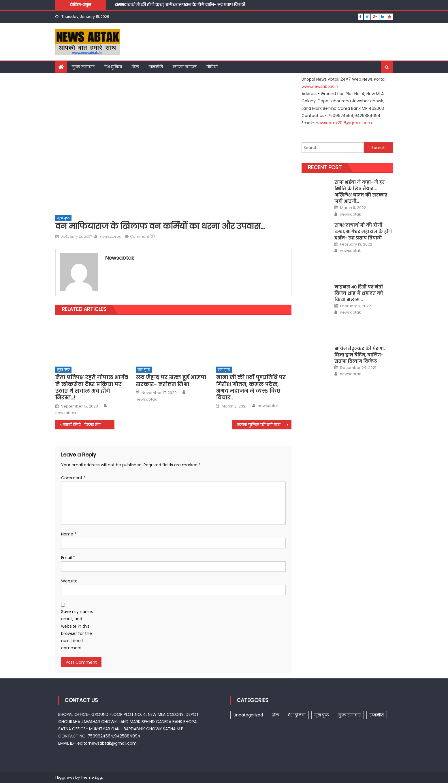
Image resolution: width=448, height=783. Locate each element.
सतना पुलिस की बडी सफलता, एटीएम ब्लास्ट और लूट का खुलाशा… (264, 425)
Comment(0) (142, 236)
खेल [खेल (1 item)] (275, 715)
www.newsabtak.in (320, 86)
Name (68, 534)
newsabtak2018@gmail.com (344, 123)
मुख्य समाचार (83, 67)
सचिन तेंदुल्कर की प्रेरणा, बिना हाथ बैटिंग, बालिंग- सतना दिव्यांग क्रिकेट (359, 355)
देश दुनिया (113, 67)
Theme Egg (91, 777)
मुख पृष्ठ (63, 218)
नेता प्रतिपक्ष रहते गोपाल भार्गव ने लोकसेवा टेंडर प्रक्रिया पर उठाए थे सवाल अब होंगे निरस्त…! (91, 387)
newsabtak (110, 236)
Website (69, 581)
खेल (135, 67)
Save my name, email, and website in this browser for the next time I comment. (77, 630)
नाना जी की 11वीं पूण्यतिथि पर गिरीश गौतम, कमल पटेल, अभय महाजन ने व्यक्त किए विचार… (251, 387)
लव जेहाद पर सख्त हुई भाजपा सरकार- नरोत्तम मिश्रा (171, 381)
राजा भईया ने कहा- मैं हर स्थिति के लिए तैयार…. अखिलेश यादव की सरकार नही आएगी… (360, 191)
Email (68, 558)
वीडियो (212, 67)
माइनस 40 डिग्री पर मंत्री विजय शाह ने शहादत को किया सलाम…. (358, 293)
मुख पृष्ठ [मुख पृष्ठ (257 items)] (322, 715)
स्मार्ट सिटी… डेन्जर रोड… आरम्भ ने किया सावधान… (88, 425)
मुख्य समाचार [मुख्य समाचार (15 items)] (349, 715)
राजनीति (156, 67)
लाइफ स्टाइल (185, 67)
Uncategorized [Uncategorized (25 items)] (248, 715)
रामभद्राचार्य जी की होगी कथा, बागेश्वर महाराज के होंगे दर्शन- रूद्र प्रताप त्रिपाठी (180, 5)
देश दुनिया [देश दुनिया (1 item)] (297, 715)
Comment (73, 478)
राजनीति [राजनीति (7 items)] (377, 715)
